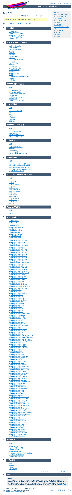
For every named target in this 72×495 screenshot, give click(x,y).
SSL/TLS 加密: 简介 (15, 131)
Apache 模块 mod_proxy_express (19, 369)
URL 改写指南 (58, 18)
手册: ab (11, 183)
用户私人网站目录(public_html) (18, 153)
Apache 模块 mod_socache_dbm (19, 409)
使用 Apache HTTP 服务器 (61, 14)
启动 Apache (13, 47)
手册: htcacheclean (14, 191)
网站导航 (68, 3)
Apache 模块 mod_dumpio (17, 308)
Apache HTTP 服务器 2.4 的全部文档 (20, 23)
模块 (51, 3)
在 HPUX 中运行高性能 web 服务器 (19, 169)
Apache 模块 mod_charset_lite (18, 293)
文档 (18, 9)
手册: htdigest (13, 195)
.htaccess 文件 (13, 152)
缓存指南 (12, 54)
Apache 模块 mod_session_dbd (18, 400)
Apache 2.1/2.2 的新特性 (16, 35)
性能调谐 (12, 78)
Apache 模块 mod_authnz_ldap (18, 266)
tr (45, 16)
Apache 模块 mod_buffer (16, 281)
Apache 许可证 (13, 38)
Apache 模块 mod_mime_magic (18, 356)
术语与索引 (57, 36)
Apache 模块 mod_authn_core (18, 256)
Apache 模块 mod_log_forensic (18, 347)
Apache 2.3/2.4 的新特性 (16, 33)
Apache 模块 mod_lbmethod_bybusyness (21, 335)
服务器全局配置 (14, 56)
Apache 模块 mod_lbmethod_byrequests (21, 337)
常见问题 (59, 3)
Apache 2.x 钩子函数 (15, 451)
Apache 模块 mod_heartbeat (17, 324)
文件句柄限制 (13, 99)
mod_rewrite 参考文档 (15, 111)
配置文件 (12, 51)
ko (42, 16)
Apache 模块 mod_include (17, 330)
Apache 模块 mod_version (17, 431)
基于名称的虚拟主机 (15, 90)
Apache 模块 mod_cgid (16, 291)
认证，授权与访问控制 (15, 147)
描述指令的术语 (14, 222)
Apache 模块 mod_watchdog (17, 434)
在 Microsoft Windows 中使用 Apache (20, 164)
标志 (10, 114)
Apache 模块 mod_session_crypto (19, 398)
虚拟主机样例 (13, 95)
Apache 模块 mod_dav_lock (17, 300)
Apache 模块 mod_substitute (17, 420)
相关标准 (12, 213)
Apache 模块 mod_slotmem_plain (19, 403)
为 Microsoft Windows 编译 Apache (19, 165)
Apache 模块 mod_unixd (16, 426)
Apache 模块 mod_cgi (15, 290)
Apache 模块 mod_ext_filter (17, 317)
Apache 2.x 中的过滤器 (16, 456)
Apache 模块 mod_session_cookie (19, 397)
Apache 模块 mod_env (16, 312)
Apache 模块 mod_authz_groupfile (19, 273)
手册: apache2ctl (14, 184)
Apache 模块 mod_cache (16, 283)
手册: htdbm (12, 193)
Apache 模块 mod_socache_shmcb (19, 414)
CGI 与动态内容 (14, 148)
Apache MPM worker (15, 237)
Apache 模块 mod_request (17, 390)
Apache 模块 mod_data (16, 295)
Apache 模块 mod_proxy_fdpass (18, 373)
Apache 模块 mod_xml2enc (17, 436)
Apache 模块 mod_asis (16, 247)
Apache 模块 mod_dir (15, 307)
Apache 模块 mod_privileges (17, 361)
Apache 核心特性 (14, 225)
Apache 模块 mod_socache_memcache (21, 412)
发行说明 (56, 12)
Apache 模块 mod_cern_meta (18, 288)
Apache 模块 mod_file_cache (17, 318)
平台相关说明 (57, 25)
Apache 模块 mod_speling (17, 415)
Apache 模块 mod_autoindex (17, 279)
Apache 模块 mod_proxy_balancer (19, 366)
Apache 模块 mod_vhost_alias (18, 432)
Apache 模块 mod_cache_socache (19, 286)
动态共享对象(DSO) (15, 63)
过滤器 (11, 75)
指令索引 (12, 467)
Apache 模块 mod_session (17, 395)
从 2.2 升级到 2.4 (14, 32)
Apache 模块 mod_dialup (16, 305)
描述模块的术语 (14, 221)
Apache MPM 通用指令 (16, 227)
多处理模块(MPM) (14, 70)
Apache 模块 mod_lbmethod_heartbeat (20, 341)
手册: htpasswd (13, 196)
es (34, 16)
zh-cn (49, 16)
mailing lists (62, 484)
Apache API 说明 (14, 446)
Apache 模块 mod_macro (16, 352)
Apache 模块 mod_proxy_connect (19, 368)
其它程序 (12, 203)
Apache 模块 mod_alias (16, 244)
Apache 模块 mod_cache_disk (18, 284)
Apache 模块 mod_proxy (16, 363)
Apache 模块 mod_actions (17, 242)
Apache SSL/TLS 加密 (60, 20)
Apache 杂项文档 (58, 30)
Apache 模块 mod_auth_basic (18, 249)
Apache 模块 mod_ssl (15, 417)
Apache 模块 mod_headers (17, 322)
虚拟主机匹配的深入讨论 (16, 97)
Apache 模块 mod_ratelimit (17, 383)
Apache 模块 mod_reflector (17, 385)
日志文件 (12, 58)
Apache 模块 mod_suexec (17, 422)
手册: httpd (12, 181)
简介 (10, 112)
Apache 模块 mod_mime (16, 354)
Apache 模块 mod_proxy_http (18, 378)
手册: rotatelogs (13, 200)
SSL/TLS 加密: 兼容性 (15, 133)
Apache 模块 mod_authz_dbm (18, 271)
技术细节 (12, 116)
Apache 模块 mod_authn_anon (18, 254)
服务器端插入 (13, 150)
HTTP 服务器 (11, 9)
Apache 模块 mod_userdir (16, 427)
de (28, 16)
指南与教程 (57, 23)
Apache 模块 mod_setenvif (17, 402)
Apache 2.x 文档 (14, 449)
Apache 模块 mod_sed (16, 393)
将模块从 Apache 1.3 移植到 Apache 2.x (21, 453)
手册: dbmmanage (14, 189)
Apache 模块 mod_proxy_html (18, 376)
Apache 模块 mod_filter (16, 320)
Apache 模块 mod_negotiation (18, 358)
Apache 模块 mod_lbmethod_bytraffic (20, 339)
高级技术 (12, 121)
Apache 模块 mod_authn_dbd (18, 257)
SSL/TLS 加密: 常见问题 (16, 136)
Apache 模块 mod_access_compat (19, 240)
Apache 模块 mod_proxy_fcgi (17, 371)
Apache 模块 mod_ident (16, 327)
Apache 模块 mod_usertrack (17, 429)
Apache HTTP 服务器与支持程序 (19, 175)
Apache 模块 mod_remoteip (17, 386)
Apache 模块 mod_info (16, 332)
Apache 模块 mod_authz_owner (18, 276)
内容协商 (12, 64)
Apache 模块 (57, 32)
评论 (8, 474)
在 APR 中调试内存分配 (16, 448)
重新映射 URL (13, 117)
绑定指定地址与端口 (15, 68)
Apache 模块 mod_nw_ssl (16, 359)
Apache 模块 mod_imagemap (18, 329)
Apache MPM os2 (14, 232)
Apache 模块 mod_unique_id (17, 424)
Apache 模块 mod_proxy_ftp (17, 375)
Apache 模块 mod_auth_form (17, 252)
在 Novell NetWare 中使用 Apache (19, 167)
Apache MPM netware (15, 230)
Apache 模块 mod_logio (16, 349)
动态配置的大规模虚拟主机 (17, 94)
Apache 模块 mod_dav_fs (16, 298)
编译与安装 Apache (15, 46)
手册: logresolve (14, 198)
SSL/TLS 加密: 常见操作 (16, 135)
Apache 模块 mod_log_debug (18, 346)
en (31, 16)
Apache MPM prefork (15, 234)
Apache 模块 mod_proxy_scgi (18, 380)
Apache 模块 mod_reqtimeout (18, 388)
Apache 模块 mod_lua (15, 351)
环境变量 (12, 71)
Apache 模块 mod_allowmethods (18, 245)
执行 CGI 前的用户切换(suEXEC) (19, 76)
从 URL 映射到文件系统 (16, 59)
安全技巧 (12, 61)
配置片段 (12, 53)
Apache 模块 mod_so (15, 407)
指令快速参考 (13, 469)
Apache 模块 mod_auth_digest (18, 250)
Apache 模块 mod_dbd (16, 301)
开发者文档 (57, 34)
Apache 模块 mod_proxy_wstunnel (19, 381)
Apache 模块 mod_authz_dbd (18, 269)
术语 (63, 3)
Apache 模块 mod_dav (16, 296)
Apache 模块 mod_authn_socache (19, 262)
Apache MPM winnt (15, 236)
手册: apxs (12, 186)
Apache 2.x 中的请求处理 (16, 455)
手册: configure (13, 188)
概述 (10, 87)
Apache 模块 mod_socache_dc (18, 410)
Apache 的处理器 (14, 73)
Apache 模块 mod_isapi (16, 334)
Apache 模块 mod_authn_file (17, 261)
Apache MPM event (15, 229)
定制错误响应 (13, 66)
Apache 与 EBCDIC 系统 (16, 171)
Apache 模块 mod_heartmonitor (18, 325)
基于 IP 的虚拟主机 (15, 92)
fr (36, 16)
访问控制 (12, 119)
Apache (5, 9)
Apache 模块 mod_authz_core (18, 267)
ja (39, 16)
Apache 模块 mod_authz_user (18, 278)
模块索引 (12, 465)
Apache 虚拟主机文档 (60, 16)
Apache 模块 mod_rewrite (16, 392)
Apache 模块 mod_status (16, 419)
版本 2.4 (23, 9)
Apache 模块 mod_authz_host (18, 274)
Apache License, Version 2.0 (13, 491)
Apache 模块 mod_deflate (16, 303)
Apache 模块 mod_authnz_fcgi (18, 264)
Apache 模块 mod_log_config (17, 344)
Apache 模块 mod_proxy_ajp (17, 364)
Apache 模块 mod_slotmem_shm (19, 405)
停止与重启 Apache (15, 49)
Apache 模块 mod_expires (17, 315)
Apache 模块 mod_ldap (16, 342)
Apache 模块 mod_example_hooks (19, 313)
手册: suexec (13, 201)
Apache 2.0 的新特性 (15, 37)
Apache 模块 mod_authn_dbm (18, 259)
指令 (54, 3)
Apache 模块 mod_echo (16, 310)
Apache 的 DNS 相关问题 (16, 100)
